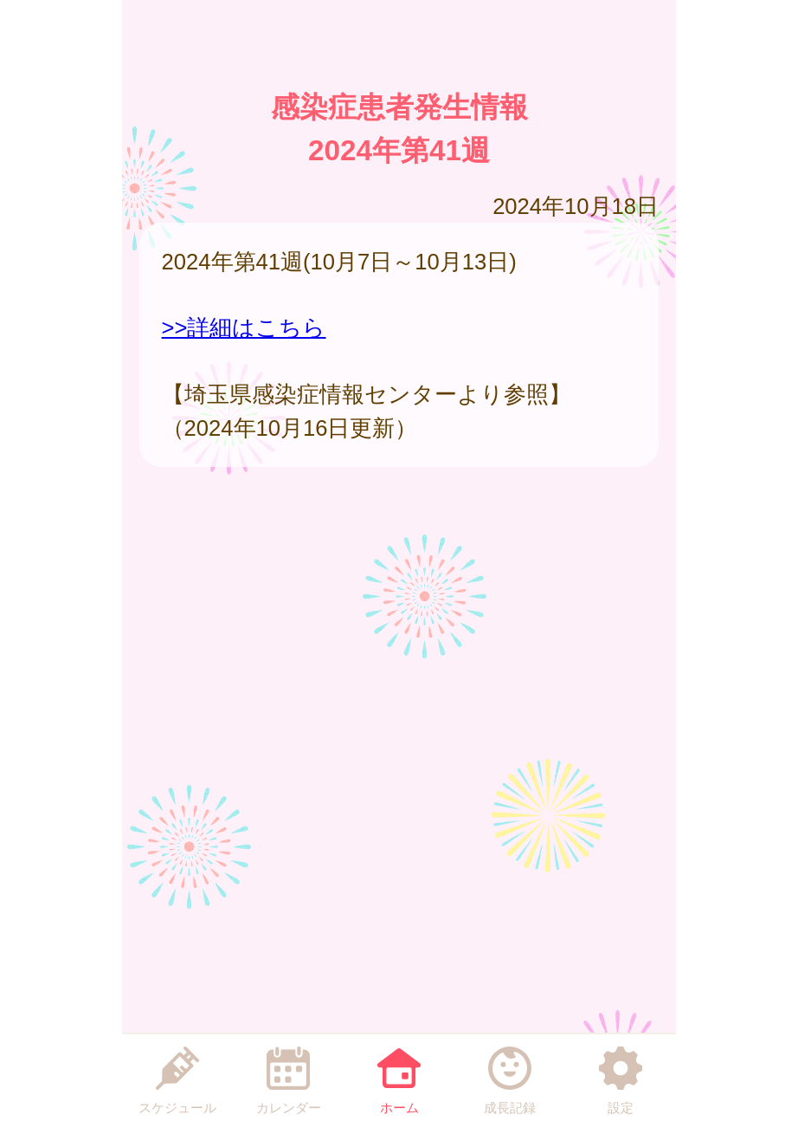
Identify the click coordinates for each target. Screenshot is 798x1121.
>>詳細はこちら (244, 327)
